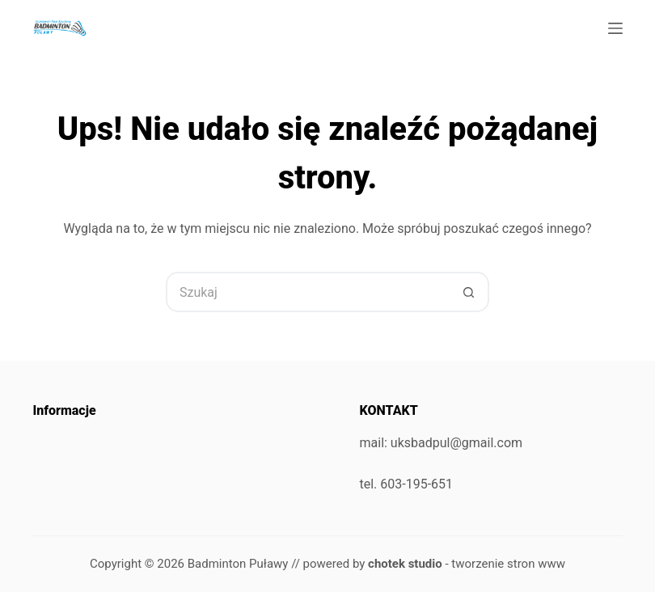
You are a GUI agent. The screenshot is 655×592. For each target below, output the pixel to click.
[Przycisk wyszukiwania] (469, 292)
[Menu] (615, 28)
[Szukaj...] (307, 292)
